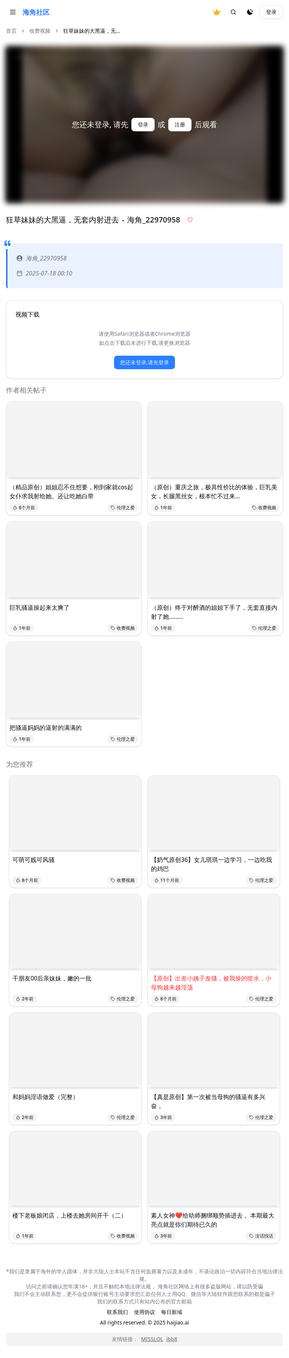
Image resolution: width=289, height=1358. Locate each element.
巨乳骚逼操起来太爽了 (39, 607)
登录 (271, 11)
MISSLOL (152, 1339)
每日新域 (171, 1311)
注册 (180, 124)
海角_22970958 (42, 258)
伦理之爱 (123, 507)
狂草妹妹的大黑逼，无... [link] (91, 30)
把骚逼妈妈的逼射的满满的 (45, 727)
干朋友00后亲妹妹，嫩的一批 (51, 978)
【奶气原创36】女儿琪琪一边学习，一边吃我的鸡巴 (211, 864)
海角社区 (36, 12)
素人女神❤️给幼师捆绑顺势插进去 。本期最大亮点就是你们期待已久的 (212, 1220)
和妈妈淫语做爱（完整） (45, 1097)
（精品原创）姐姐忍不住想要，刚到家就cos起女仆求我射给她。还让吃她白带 (71, 491)
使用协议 (144, 1311)
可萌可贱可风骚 (33, 860)
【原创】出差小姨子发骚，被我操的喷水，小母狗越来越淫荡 (211, 982)
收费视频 (39, 30)
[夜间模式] (250, 12)
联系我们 (117, 1311)
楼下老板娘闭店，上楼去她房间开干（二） (69, 1215)
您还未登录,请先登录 (144, 362)
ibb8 (171, 1339)
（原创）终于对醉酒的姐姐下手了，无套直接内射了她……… (214, 612)
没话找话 (261, 1236)
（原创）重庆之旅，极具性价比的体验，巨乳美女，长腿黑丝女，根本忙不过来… (214, 491)
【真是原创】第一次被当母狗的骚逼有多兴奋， (208, 1101)
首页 (11, 30)
